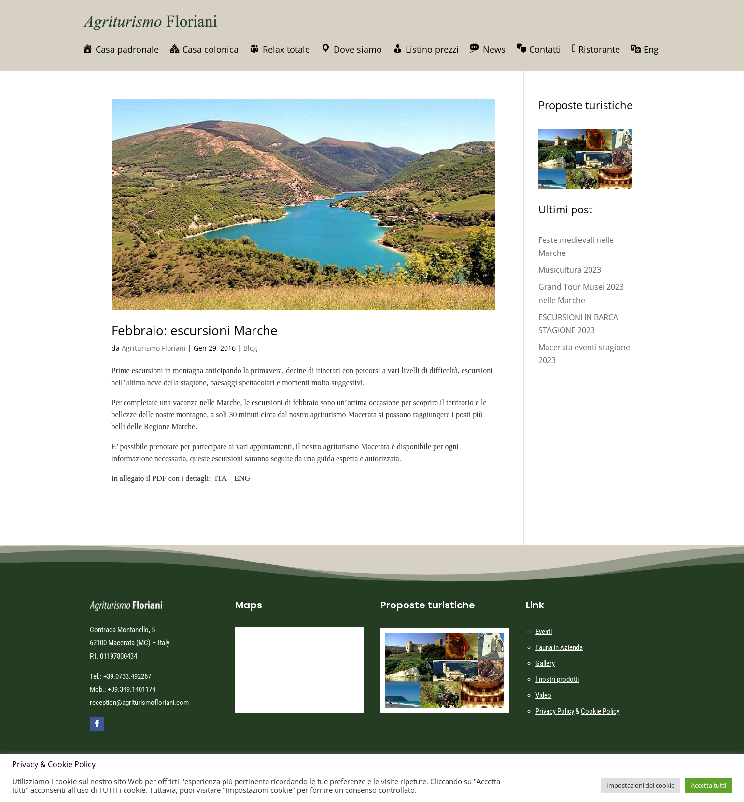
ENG (242, 478)
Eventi (543, 631)
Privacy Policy (554, 711)
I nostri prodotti (557, 679)
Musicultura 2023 (569, 270)
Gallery (545, 663)
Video (543, 695)
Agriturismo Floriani (154, 347)
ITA (221, 478)
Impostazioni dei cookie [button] (640, 785)
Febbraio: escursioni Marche (195, 330)
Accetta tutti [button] (708, 785)
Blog (250, 347)
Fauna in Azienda (559, 647)
